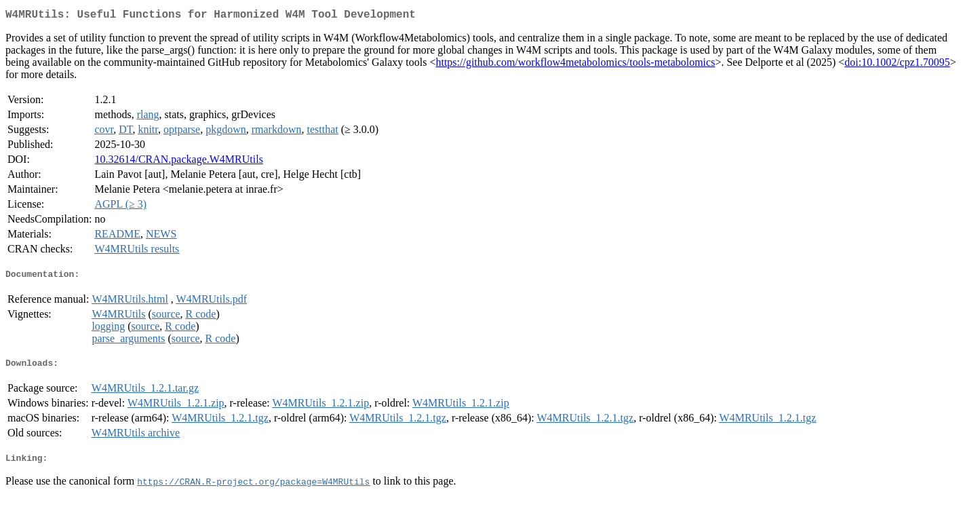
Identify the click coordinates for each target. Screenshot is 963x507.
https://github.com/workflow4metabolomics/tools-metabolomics (575, 65)
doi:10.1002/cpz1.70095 (897, 65)
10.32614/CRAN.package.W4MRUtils (178, 162)
